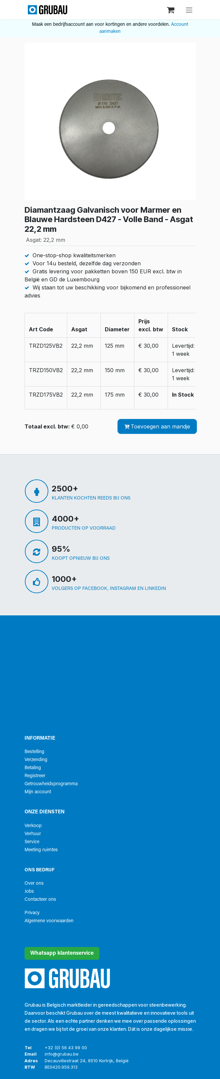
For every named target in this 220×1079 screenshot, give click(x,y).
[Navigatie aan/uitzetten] (189, 10)
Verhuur (33, 833)
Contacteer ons (40, 899)
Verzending (36, 759)
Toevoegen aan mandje (157, 426)
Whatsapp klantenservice (62, 953)
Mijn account (38, 792)
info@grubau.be (62, 1054)
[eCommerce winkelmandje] (171, 9)
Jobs (29, 891)
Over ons (34, 883)
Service (32, 842)
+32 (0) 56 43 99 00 (66, 1047)
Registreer (35, 776)
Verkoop (33, 825)
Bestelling (34, 751)
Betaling (33, 767)
